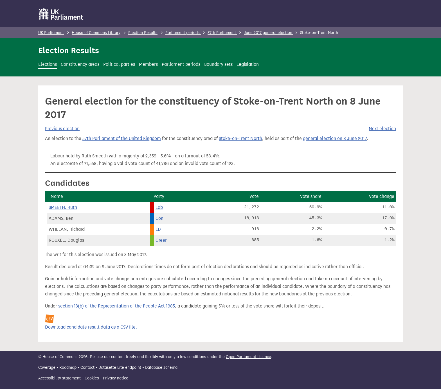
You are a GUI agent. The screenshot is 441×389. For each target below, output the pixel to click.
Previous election (62, 128)
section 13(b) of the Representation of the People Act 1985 (116, 306)
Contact (87, 367)
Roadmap (67, 367)
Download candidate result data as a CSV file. (91, 327)
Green (162, 240)
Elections (47, 64)
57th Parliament (222, 32)
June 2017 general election (268, 32)
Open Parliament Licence (248, 356)
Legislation (248, 64)
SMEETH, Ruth (63, 207)
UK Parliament (51, 32)
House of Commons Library (96, 32)
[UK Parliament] (61, 14)
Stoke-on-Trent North (240, 138)
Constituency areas (80, 64)
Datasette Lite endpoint (119, 367)
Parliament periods (183, 32)
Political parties (119, 64)
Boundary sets (218, 64)
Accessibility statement (59, 378)
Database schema (161, 367)
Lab (159, 207)
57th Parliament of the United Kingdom (121, 138)
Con (159, 218)
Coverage (46, 367)
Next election (382, 128)
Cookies (92, 378)
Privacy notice (115, 378)
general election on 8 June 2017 (335, 138)
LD (158, 229)
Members (148, 64)
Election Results (143, 32)
